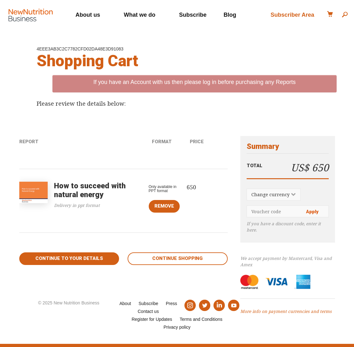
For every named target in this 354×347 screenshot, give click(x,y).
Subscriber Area (292, 14)
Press (171, 303)
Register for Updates (152, 319)
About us (87, 14)
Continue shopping (177, 258)
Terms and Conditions (201, 319)
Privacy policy (177, 327)
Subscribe (193, 14)
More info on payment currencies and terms (286, 311)
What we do (139, 14)
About (125, 303)
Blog (230, 14)
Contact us (148, 311)
